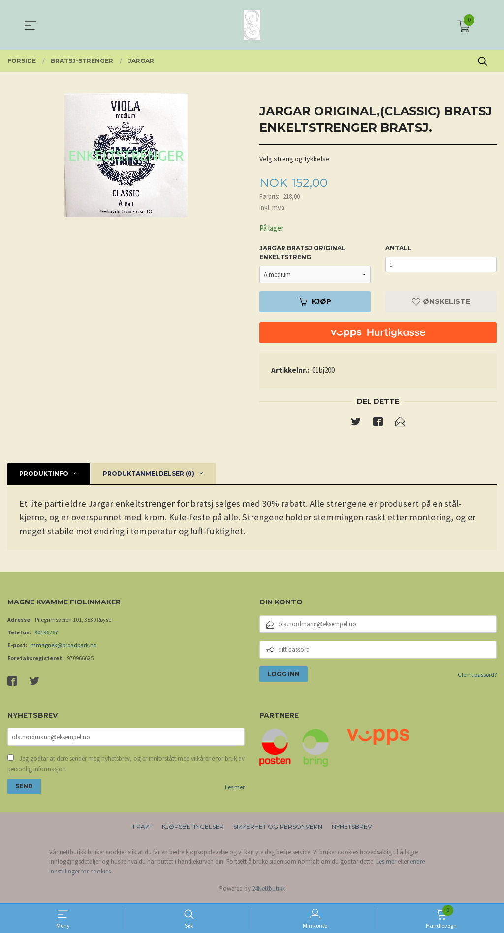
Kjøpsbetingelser (193, 828)
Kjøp (315, 302)
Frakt (143, 828)
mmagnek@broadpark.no (63, 646)
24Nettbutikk (268, 891)
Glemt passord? (477, 676)
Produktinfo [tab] (43, 475)
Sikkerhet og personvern (277, 828)
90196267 (46, 633)
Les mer (235, 789)
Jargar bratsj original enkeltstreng (302, 253)
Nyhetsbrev (352, 828)
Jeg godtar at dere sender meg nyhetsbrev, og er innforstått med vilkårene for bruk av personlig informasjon (126, 766)
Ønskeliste (441, 302)
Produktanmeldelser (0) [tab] (148, 475)
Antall (398, 249)
